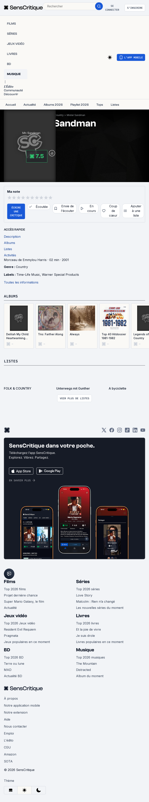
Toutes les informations (21, 282)
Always (75, 334)
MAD (7, 670)
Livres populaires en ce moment (99, 642)
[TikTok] (127, 431)
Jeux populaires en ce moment (27, 642)
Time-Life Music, (29, 275)
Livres (82, 615)
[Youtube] (142, 431)
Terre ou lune (14, 663)
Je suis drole (85, 636)
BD (7, 649)
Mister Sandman (76, 115)
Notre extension (16, 712)
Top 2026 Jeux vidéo (19, 623)
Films (9, 581)
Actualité (10, 608)
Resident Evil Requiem (20, 629)
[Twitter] (104, 431)
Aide (7, 719)
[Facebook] (111, 431)
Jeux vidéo (15, 615)
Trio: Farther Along (50, 334)
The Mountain (86, 663)
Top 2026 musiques (90, 657)
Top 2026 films (15, 589)
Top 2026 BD (13, 657)
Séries (83, 581)
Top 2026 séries (88, 589)
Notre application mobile (22, 705)
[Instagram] (119, 431)
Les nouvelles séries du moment (99, 608)
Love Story (84, 595)
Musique (85, 649)
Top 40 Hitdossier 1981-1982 (114, 336)
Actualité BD (13, 676)
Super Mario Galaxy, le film (24, 601)
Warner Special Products (60, 275)
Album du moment (89, 676)
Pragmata (11, 636)
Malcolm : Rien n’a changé (95, 601)
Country (59, 115)
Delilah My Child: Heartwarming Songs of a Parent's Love (17, 336)
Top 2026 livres (87, 623)
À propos (11, 698)
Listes (11, 361)
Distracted (83, 670)
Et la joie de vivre (88, 629)
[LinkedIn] (135, 431)
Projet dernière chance (21, 595)
